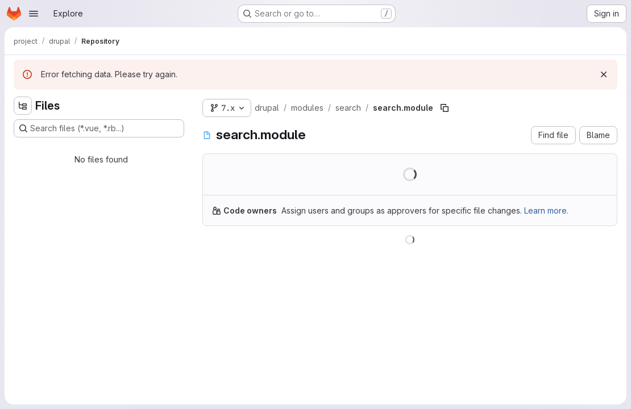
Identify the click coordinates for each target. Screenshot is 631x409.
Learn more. (546, 210)
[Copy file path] (444, 108)
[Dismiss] (604, 74)
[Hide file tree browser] (23, 106)
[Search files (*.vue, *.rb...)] (99, 128)
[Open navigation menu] (33, 14)
